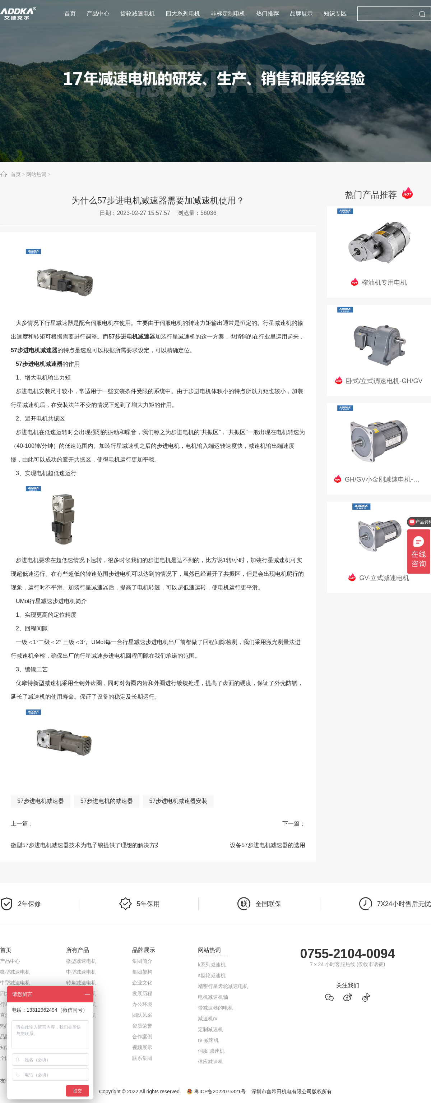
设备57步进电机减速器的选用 (267, 845)
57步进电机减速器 (40, 801)
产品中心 (10, 961)
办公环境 (142, 1004)
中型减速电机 (15, 982)
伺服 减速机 (211, 1052)
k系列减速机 (212, 966)
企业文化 (142, 982)
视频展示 (142, 1047)
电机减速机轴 (213, 998)
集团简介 (142, 961)
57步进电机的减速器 (106, 801)
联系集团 (142, 1058)
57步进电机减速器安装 (178, 801)
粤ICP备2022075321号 (220, 1091)
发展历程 (142, 993)
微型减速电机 (15, 972)
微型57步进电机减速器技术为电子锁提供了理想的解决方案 (79, 845)
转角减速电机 (81, 982)
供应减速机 (210, 1063)
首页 (16, 174)
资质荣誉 (142, 1026)
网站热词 (36, 174)
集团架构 (142, 972)
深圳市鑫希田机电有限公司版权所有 (291, 1091)
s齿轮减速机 (212, 976)
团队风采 (142, 1015)
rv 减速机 (208, 1041)
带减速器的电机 (215, 1009)
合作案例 (142, 1036)
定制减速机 (210, 1030)
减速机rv (207, 1019)
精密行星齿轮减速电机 (223, 987)
